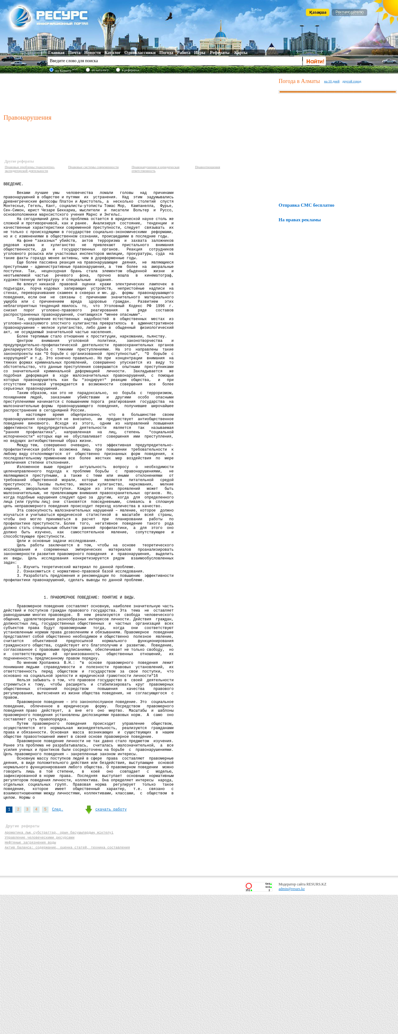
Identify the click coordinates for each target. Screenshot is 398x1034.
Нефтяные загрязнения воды (30, 979)
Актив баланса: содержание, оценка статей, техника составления (67, 985)
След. (57, 942)
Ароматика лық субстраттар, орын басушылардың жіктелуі (59, 967)
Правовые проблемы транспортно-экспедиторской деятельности (30, 168)
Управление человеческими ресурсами (39, 973)
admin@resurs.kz (292, 1028)
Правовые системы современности (93, 167)
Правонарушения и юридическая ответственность (155, 168)
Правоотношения (207, 167)
